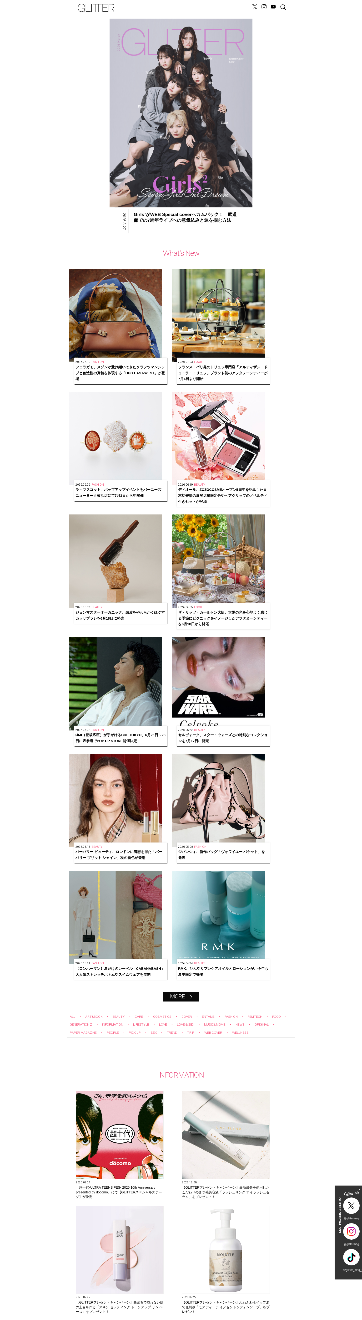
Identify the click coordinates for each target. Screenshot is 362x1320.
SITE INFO (85, 1298)
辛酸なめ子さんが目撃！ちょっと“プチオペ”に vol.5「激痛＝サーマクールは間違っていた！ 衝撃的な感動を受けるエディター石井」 (254, 1086)
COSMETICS (171, 524)
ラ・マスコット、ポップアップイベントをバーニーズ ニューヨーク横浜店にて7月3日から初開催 (207, 327)
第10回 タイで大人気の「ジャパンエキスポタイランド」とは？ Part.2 (181, 1086)
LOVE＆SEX (220, 532)
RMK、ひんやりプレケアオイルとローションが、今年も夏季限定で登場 (263, 477)
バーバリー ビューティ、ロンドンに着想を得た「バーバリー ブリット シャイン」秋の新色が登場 (95, 477)
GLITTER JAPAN (276, 1298)
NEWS (144, 8)
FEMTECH (274, 524)
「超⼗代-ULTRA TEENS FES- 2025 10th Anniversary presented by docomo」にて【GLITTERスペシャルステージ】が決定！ (103, 676)
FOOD (75, 532)
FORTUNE (183, 8)
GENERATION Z (207, 8)
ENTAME (222, 524)
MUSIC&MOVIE (253, 532)
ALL (73, 524)
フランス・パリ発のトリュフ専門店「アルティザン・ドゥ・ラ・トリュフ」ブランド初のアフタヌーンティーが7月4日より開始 (151, 327)
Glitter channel (176, 969)
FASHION (248, 524)
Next (290, 898)
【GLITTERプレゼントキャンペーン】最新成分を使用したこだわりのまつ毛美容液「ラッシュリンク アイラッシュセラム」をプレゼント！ (176, 676)
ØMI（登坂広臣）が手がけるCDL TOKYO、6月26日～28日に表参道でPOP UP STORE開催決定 (207, 402)
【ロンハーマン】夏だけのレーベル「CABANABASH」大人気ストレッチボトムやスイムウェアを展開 (207, 477)
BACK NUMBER (200, 1298)
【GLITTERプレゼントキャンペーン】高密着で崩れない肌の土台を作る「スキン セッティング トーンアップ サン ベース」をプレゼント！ (249, 676)
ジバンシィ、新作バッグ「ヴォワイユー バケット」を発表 (151, 477)
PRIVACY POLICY (238, 1298)
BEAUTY (124, 524)
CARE (146, 524)
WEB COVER (258, 540)
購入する (228, 1251)
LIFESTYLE (171, 532)
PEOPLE (147, 540)
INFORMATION (139, 532)
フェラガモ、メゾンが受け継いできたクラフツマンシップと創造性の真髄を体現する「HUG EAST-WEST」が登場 (95, 327)
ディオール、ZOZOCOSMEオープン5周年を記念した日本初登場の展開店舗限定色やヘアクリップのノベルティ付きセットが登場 (263, 327)
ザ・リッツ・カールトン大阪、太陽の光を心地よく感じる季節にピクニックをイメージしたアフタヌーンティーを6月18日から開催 (151, 402)
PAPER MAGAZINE (113, 540)
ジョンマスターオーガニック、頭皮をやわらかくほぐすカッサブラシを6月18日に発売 (95, 402)
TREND (213, 540)
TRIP (233, 540)
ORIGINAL (78, 540)
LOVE (195, 532)
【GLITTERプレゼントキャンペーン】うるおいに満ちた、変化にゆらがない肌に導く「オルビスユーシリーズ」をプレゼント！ (175, 760)
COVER (198, 524)
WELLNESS (80, 548)
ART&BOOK (97, 524)
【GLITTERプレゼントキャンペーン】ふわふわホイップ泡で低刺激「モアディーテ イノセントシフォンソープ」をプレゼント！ (103, 760)
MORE (177, 504)
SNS (162, 1298)
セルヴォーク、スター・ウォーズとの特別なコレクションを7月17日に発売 (263, 402)
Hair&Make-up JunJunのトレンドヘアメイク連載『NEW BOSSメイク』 (107, 1086)
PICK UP (172, 540)
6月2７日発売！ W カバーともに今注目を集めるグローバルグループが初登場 (249, 759)
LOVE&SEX (162, 8)
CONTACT (124, 1298)
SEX (193, 540)
